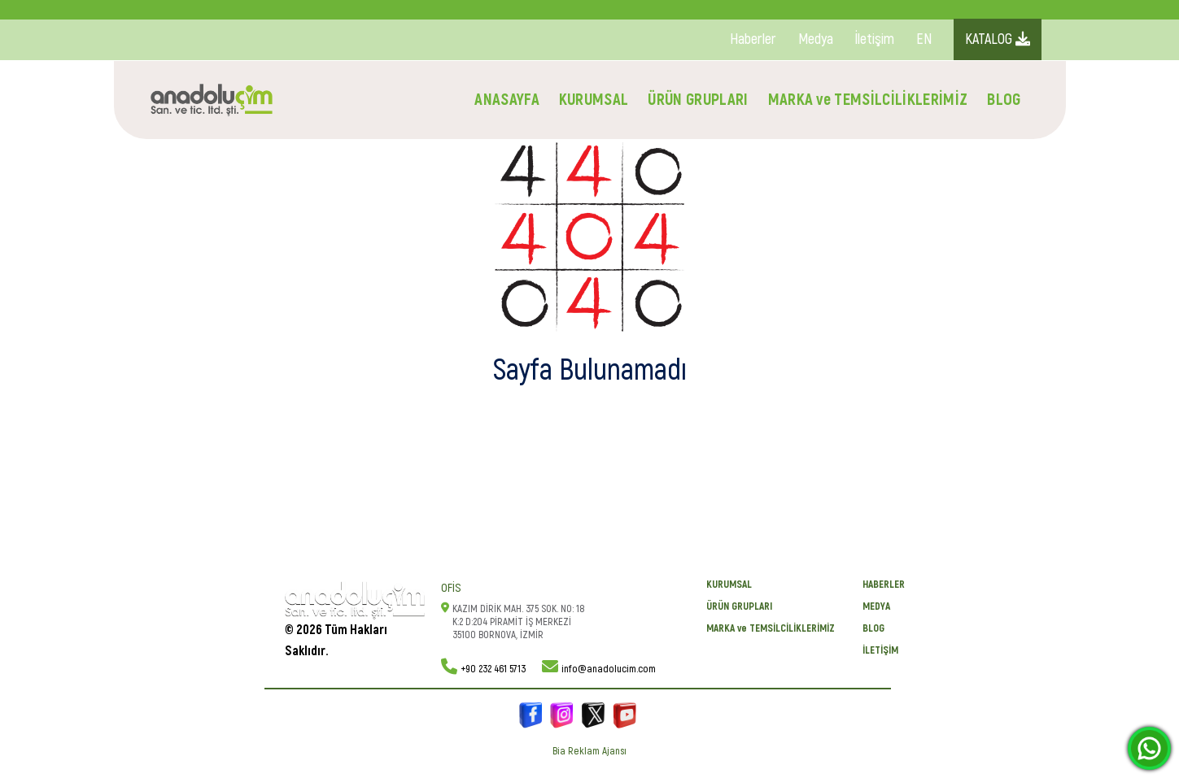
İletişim (874, 39)
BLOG (1003, 99)
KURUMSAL (594, 99)
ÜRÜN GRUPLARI (698, 99)
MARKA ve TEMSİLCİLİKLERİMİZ (868, 99)
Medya (815, 39)
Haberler (753, 39)
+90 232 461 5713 (493, 669)
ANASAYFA (506, 99)
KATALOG (997, 39)
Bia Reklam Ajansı (589, 751)
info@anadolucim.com (608, 669)
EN (924, 39)
